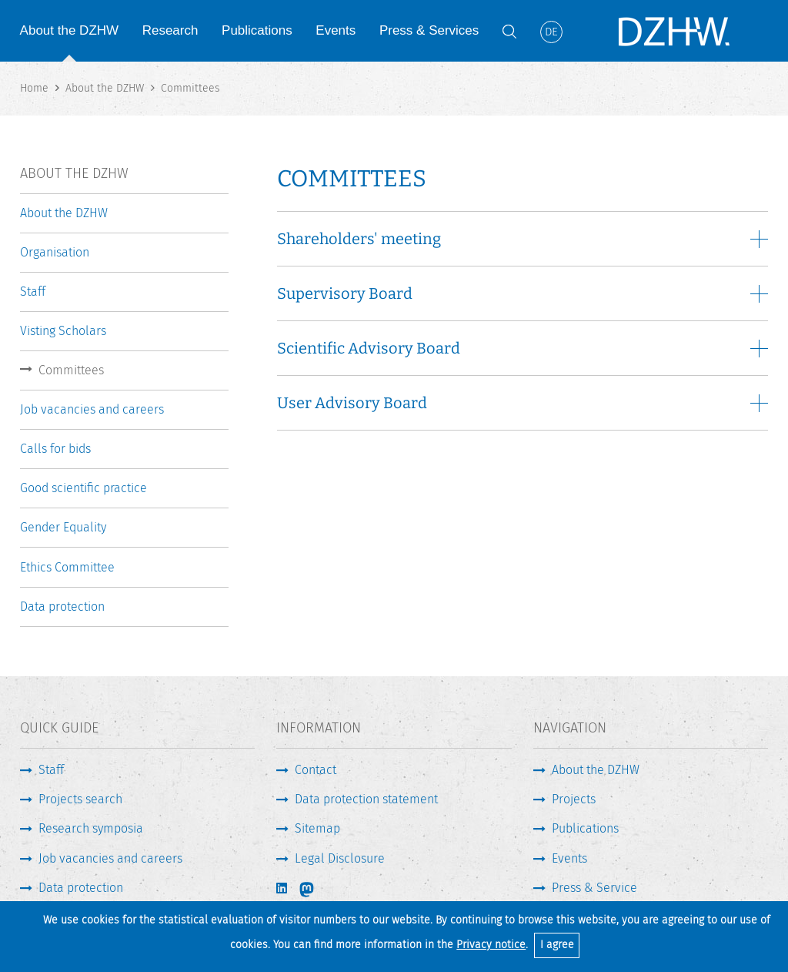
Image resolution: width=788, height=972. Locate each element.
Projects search (80, 799)
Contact (315, 770)
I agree (557, 944)
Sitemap (317, 828)
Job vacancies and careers (92, 409)
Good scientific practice (83, 488)
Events (336, 30)
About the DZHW (69, 30)
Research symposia (90, 828)
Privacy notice (491, 944)
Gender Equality (63, 527)
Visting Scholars (63, 330)
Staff (32, 291)
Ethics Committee (67, 567)
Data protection (62, 606)
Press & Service (594, 887)
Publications (257, 30)
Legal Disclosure (340, 858)
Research (170, 30)
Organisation (54, 252)
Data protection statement (366, 799)
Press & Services (429, 30)
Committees (71, 370)
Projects (574, 799)
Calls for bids (55, 448)
